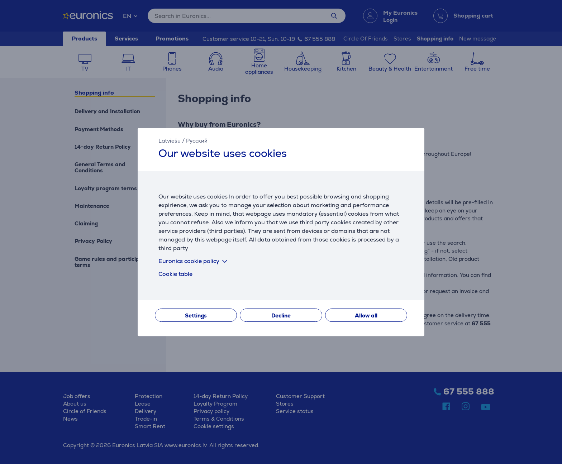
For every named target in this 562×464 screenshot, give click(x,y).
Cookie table (175, 274)
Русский (197, 140)
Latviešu (169, 140)
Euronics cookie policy (194, 261)
